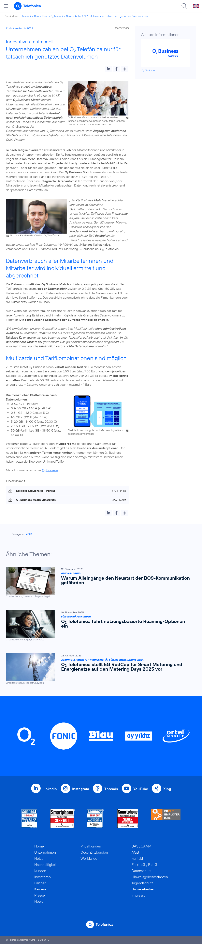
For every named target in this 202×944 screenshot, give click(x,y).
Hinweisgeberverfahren (150, 877)
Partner (40, 883)
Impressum (140, 895)
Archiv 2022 (81, 16)
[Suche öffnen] (184, 6)
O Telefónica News (61, 16)
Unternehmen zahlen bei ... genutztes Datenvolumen (119, 16)
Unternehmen (45, 852)
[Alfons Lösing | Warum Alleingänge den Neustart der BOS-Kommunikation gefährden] (99, 582)
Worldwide (88, 858)
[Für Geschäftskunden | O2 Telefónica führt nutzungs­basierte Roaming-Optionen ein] (99, 625)
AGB (135, 852)
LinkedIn (50, 789)
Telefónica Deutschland (35, 16)
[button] (108, 69)
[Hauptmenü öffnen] (6, 6)
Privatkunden (90, 846)
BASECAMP (141, 846)
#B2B (29, 534)
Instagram (80, 789)
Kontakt (137, 858)
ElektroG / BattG (144, 864)
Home (39, 846)
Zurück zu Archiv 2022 (19, 28)
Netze (39, 858)
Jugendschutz (142, 883)
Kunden (40, 870)
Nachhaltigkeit (45, 864)
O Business (50, 470)
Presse (39, 895)
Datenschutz (141, 870)
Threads (111, 789)
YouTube (140, 789)
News (38, 901)
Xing (167, 789)
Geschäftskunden (94, 852)
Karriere (40, 889)
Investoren (42, 877)
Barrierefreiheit (143, 889)
